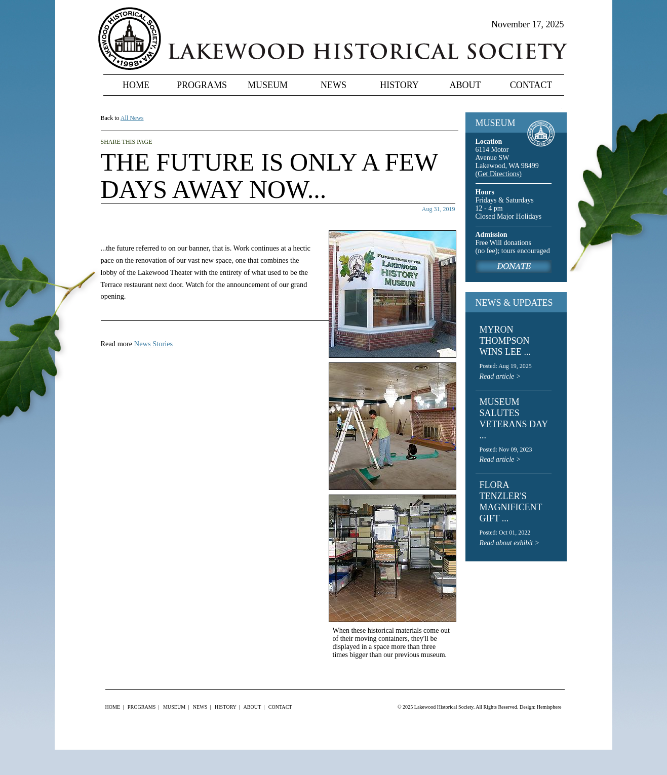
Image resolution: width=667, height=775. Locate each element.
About (465, 85)
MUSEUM (496, 123)
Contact (531, 85)
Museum (268, 85)
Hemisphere (549, 707)
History (399, 85)
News (333, 85)
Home (136, 85)
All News (132, 117)
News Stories (153, 344)
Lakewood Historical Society (444, 707)
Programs (202, 85)
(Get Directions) (499, 174)
